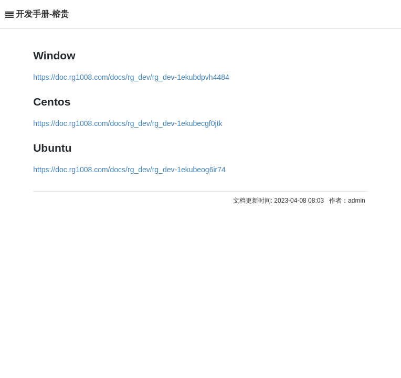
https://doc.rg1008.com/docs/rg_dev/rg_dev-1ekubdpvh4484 (131, 77)
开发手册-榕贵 (42, 13)
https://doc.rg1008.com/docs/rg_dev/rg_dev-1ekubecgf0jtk (127, 123)
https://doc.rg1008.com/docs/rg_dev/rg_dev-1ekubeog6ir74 (129, 169)
